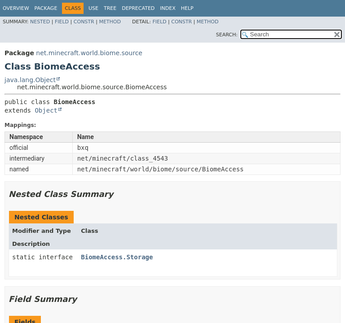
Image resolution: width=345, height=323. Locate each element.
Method (110, 22)
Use (93, 8)
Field (62, 22)
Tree (110, 8)
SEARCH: (227, 35)
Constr (84, 22)
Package (46, 8)
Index (167, 8)
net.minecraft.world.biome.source (89, 53)
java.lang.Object (30, 79)
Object (46, 110)
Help (187, 8)
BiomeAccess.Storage (117, 257)
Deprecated (138, 8)
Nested (40, 22)
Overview (16, 8)
